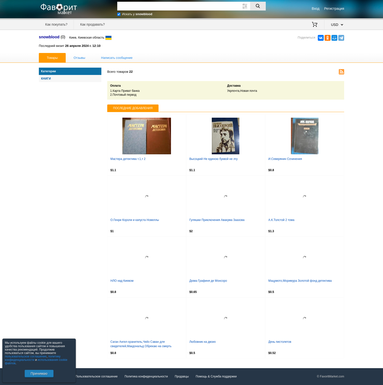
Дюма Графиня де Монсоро (208, 280)
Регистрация (334, 8)
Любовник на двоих (202, 341)
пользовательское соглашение (26, 356)
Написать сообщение (117, 58)
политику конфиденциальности (33, 358)
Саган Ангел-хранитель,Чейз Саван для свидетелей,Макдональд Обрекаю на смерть (140, 344)
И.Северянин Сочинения (285, 159)
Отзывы (79, 58)
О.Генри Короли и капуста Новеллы (134, 220)
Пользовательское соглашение (96, 376)
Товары (52, 58)
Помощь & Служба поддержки (216, 376)
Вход (315, 8)
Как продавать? (92, 24)
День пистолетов (279, 341)
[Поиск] (258, 6)
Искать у (137, 14)
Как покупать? (56, 24)
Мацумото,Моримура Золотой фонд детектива (300, 280)
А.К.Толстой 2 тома (281, 220)
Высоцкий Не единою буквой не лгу (213, 159)
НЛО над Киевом (121, 280)
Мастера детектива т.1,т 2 (128, 159)
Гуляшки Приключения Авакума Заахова (217, 220)
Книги (46, 78)
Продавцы (182, 376)
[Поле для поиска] (191, 6)
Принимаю (39, 373)
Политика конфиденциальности (146, 376)
